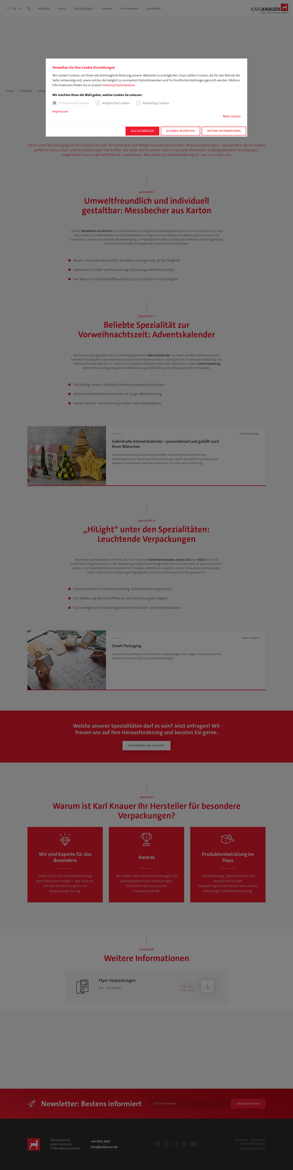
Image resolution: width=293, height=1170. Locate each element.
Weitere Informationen (224, 131)
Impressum (60, 111)
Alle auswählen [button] (142, 131)
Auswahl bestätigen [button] (180, 131)
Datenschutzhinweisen (119, 85)
